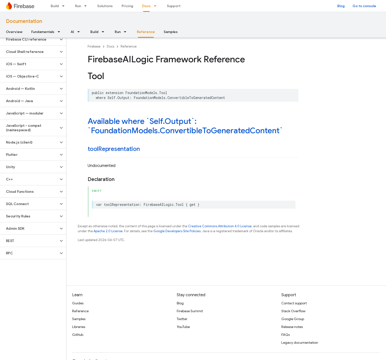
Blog (341, 6)
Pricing (127, 6)
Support (173, 6)
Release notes (292, 327)
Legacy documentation (299, 342)
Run (78, 6)
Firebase (94, 46)
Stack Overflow (293, 311)
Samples (171, 32)
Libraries (78, 327)
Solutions (105, 6)
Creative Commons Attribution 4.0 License (220, 226)
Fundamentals (42, 32)
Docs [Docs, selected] (146, 6)
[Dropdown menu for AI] (80, 32)
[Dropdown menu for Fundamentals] (60, 32)
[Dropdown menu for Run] (87, 6)
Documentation (24, 21)
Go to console (364, 6)
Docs (110, 46)
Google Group (292, 319)
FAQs (285, 334)
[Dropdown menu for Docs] (156, 6)
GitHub (77, 334)
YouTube (183, 327)
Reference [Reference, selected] (146, 32)
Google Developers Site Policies (177, 231)
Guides (77, 303)
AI (72, 32)
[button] (29, 39)
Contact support (294, 303)
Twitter (182, 319)
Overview (14, 32)
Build (55, 6)
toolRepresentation (114, 149)
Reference (129, 46)
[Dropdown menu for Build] (65, 6)
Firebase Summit (190, 311)
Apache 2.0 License (108, 231)
